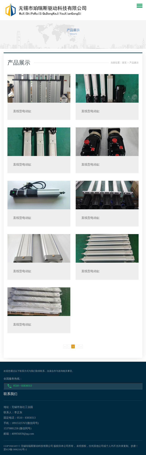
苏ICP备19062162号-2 (15, 449)
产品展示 (134, 62)
